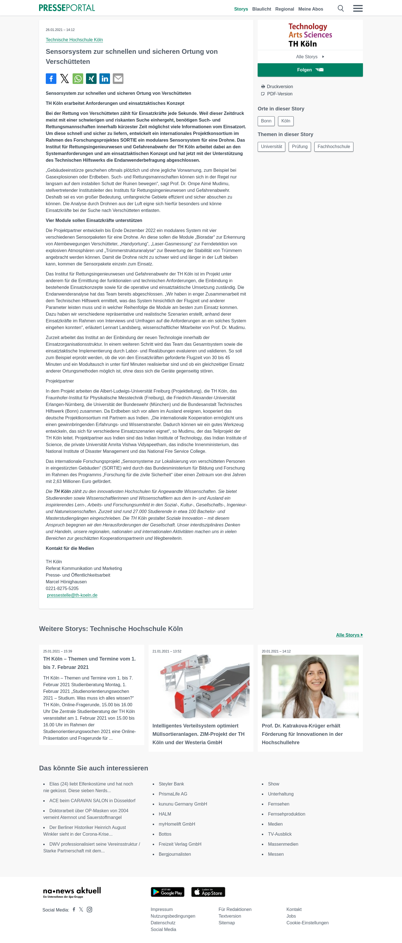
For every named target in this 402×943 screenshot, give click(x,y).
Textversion (230, 916)
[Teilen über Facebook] (51, 78)
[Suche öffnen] (341, 8)
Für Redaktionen (235, 909)
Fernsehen (278, 804)
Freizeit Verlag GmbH (180, 844)
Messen (276, 854)
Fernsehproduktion (286, 814)
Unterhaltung (281, 794)
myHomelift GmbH (177, 824)
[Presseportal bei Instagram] (87, 909)
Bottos (165, 834)
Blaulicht (261, 9)
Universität (272, 147)
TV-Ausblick (279, 834)
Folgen (310, 69)
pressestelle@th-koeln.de (72, 595)
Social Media (163, 929)
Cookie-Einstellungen (307, 922)
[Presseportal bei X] (79, 910)
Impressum (162, 909)
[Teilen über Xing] (91, 78)
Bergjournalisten (175, 854)
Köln (287, 121)
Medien (275, 824)
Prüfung (301, 147)
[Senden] (118, 78)
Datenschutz (163, 922)
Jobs (291, 916)
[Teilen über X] (64, 78)
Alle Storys (310, 56)
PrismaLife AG (173, 794)
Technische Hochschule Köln (74, 39)
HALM (165, 814)
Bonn (266, 121)
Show (273, 784)
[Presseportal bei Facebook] (72, 910)
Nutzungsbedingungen (173, 916)
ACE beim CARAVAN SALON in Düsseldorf (92, 800)
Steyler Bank (171, 784)
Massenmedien (283, 844)
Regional (284, 9)
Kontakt (294, 909)
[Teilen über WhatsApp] (78, 78)
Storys (241, 9)
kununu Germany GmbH (183, 804)
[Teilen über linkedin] (104, 78)
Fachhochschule (335, 147)
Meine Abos (310, 9)
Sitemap (227, 922)
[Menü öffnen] (358, 8)
